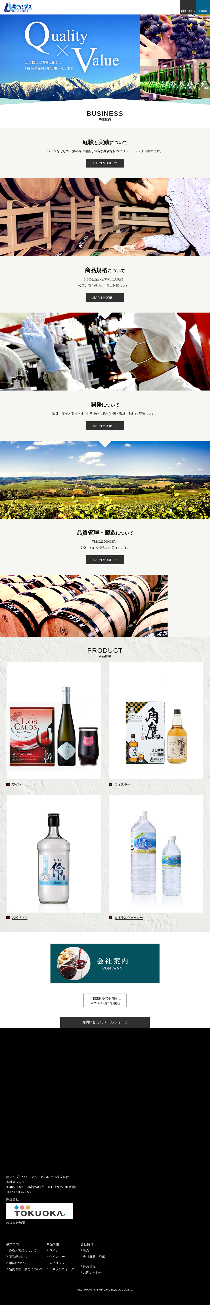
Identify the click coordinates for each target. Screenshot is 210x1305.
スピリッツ (57, 1263)
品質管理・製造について (26, 1269)
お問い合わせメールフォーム (105, 1022)
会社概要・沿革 (94, 1256)
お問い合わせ (188, 11)
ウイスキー (57, 1256)
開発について (18, 1263)
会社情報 (87, 1244)
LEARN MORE (102, 163)
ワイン (54, 1250)
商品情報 (52, 1244)
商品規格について (21, 1256)
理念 (86, 1250)
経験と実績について (23, 1250)
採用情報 (89, 1266)
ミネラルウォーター (63, 1269)
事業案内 (12, 1244)
